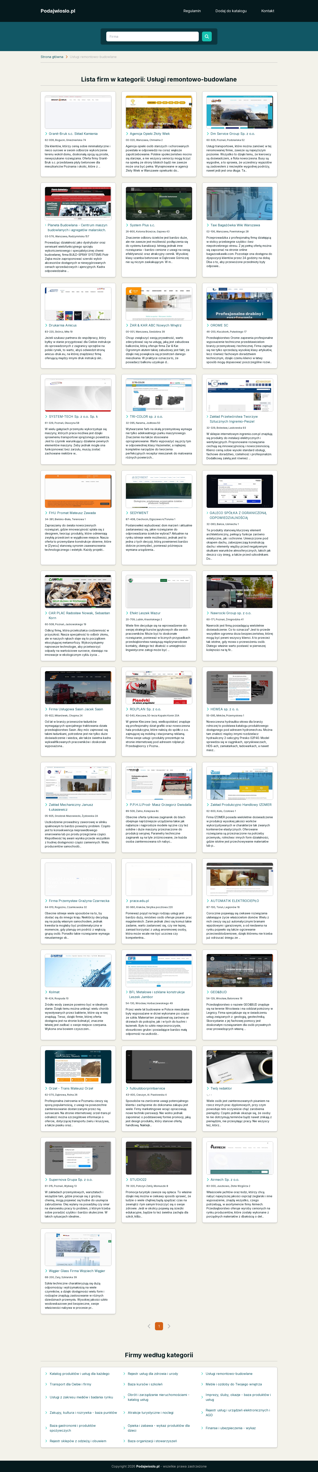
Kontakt (267, 11)
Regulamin (192, 11)
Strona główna (52, 57)
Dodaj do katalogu (231, 11)
